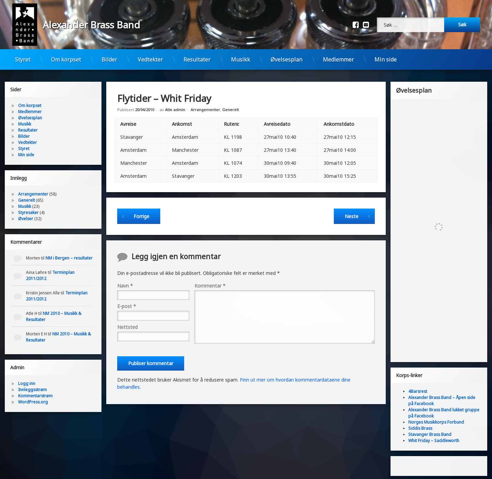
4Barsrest (417, 387)
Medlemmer (338, 59)
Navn (125, 282)
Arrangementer (205, 105)
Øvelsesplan (286, 59)
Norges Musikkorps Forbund (436, 418)
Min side (385, 59)
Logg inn (26, 380)
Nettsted (127, 323)
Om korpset (66, 59)
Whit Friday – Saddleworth (433, 437)
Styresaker (28, 209)
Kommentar (210, 282)
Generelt (230, 105)
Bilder (109, 59)
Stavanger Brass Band (429, 431)
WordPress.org (33, 398)
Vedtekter (150, 59)
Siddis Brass (420, 424)
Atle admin (175, 105)
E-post (126, 302)
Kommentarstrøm (35, 392)
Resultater (196, 59)
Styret (22, 59)
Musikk (240, 59)
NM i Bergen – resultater (69, 254)
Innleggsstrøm (32, 386)
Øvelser (25, 215)
